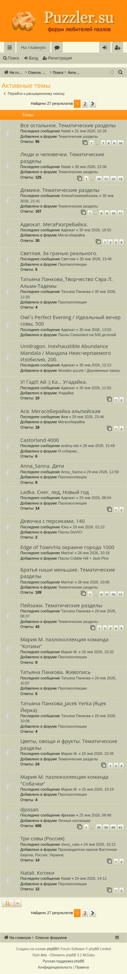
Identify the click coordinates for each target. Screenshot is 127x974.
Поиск (13, 58)
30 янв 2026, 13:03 (95, 330)
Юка (64, 527)
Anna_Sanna (72, 472)
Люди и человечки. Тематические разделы (62, 157)
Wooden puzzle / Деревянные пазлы (89, 370)
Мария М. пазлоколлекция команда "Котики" (64, 642)
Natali (65, 131)
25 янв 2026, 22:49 (97, 754)
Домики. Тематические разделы (60, 189)
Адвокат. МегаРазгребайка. (54, 224)
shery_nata (70, 844)
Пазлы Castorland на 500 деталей (87, 335)
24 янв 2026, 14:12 (91, 878)
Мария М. (69, 652)
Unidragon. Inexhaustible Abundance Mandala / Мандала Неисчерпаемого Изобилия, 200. (65, 353)
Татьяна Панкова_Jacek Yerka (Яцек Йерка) (63, 706)
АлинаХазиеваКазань (79, 196)
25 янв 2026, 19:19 (97, 789)
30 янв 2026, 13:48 (95, 259)
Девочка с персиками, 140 (52, 520)
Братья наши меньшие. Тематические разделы (67, 572)
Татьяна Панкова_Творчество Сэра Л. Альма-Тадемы (66, 282)
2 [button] (85, 103)
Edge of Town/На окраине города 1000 (67, 547)
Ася (64, 417)
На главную (33, 47)
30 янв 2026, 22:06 (91, 167)
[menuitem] (117, 47)
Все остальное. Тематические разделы (68, 125)
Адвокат (68, 230)
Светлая (68, 259)
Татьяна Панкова (75, 292)
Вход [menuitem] (106, 48)
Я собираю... (69, 451)
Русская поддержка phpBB (63, 961)
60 (113, 827)
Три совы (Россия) (42, 838)
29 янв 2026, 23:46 (88, 417)
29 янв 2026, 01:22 (89, 527)
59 (106, 827)
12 (113, 179)
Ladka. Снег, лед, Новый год (54, 492)
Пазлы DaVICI (70, 532)
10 (120, 143)
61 (120, 827)
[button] (92, 104)
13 (120, 179)
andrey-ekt (70, 446)
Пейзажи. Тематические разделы (61, 605)
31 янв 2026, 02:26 (91, 131)
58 (99, 827)
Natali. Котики (37, 872)
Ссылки (11, 48)
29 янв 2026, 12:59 (103, 472)
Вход (33, 58)
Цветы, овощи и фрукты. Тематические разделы (68, 744)
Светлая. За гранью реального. (59, 253)
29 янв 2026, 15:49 (98, 446)
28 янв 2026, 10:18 (93, 553)
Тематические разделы (78, 136)
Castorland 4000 (39, 439)
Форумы (58, 48)
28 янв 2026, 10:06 (93, 582)
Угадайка (65, 393)
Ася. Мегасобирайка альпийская (60, 411)
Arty (44, 955)
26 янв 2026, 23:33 (97, 652)
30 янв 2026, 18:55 (95, 230)
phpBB (52, 949)
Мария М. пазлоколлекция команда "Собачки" (64, 780)
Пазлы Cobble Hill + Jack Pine (83, 558)
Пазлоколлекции (72, 264)
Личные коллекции (74, 821)
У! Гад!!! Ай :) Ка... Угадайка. (53, 381)
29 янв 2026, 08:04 (95, 498)
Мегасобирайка (71, 235)
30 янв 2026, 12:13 (95, 365)
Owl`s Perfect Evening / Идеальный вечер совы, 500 (70, 320)
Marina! (67, 553)
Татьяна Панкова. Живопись (55, 671)
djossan (29, 809)
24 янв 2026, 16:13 (99, 844)
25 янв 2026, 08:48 (95, 815)
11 (106, 179)
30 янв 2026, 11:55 (95, 388)
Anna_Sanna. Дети (42, 465)
